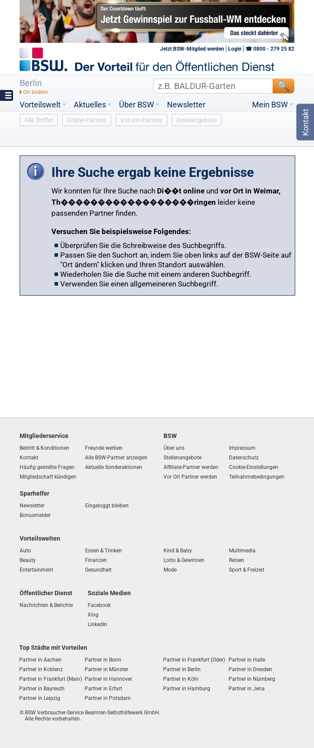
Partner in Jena (247, 689)
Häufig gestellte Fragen (47, 467)
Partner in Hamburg (186, 689)
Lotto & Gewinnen (184, 560)
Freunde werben (104, 448)
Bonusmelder (35, 515)
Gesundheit (98, 570)
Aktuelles (90, 104)
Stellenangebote (182, 458)
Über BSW (136, 104)
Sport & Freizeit (246, 570)
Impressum (242, 448)
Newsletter (186, 104)
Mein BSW (270, 104)
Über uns (174, 448)
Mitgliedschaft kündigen (48, 477)
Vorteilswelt (40, 104)
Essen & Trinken (103, 551)
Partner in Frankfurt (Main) (50, 679)
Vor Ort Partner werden (190, 477)
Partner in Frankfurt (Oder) (194, 660)
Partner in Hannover (108, 679)
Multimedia (242, 551)
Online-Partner (86, 120)
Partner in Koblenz (41, 669)
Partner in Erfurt (103, 689)
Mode (170, 570)
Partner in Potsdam (108, 698)
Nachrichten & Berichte (46, 605)
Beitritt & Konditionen (44, 448)
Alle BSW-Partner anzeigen (116, 458)
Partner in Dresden (250, 669)
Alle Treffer (38, 120)
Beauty (28, 560)
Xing (93, 615)
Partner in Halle (247, 660)
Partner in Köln (180, 679)
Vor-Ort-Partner (141, 120)
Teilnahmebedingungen (256, 477)
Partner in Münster (106, 669)
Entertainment (36, 570)
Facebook (99, 605)
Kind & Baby (178, 551)
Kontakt (29, 458)
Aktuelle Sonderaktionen (113, 467)
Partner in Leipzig (39, 698)
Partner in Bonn (103, 660)
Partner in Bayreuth (42, 689)
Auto (25, 551)
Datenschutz (244, 458)
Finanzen (96, 560)
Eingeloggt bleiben (107, 506)
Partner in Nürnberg (252, 679)
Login (235, 49)
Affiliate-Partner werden (191, 467)
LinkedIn (97, 624)
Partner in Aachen (40, 660)
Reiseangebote (197, 120)
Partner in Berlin (182, 669)
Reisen (236, 560)
